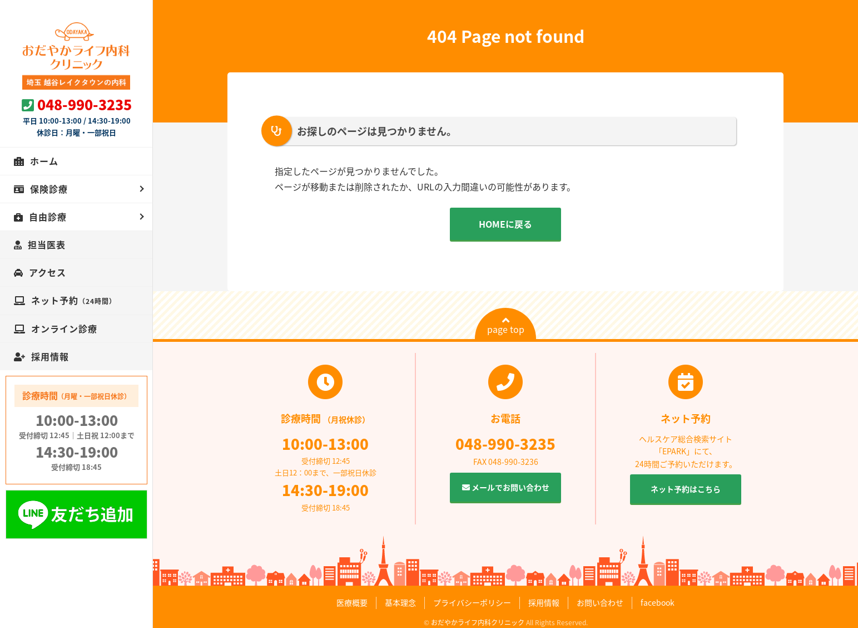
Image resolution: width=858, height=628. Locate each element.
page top (505, 326)
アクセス (47, 272)
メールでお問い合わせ (505, 487)
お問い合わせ (600, 602)
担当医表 (47, 244)
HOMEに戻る (505, 223)
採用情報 (50, 356)
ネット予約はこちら (686, 488)
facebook (658, 602)
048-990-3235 (84, 104)
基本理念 (400, 602)
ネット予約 (73, 300)
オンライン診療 (64, 328)
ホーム (44, 161)
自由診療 (48, 216)
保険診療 (49, 188)
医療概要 (352, 602)
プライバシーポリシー (472, 602)
